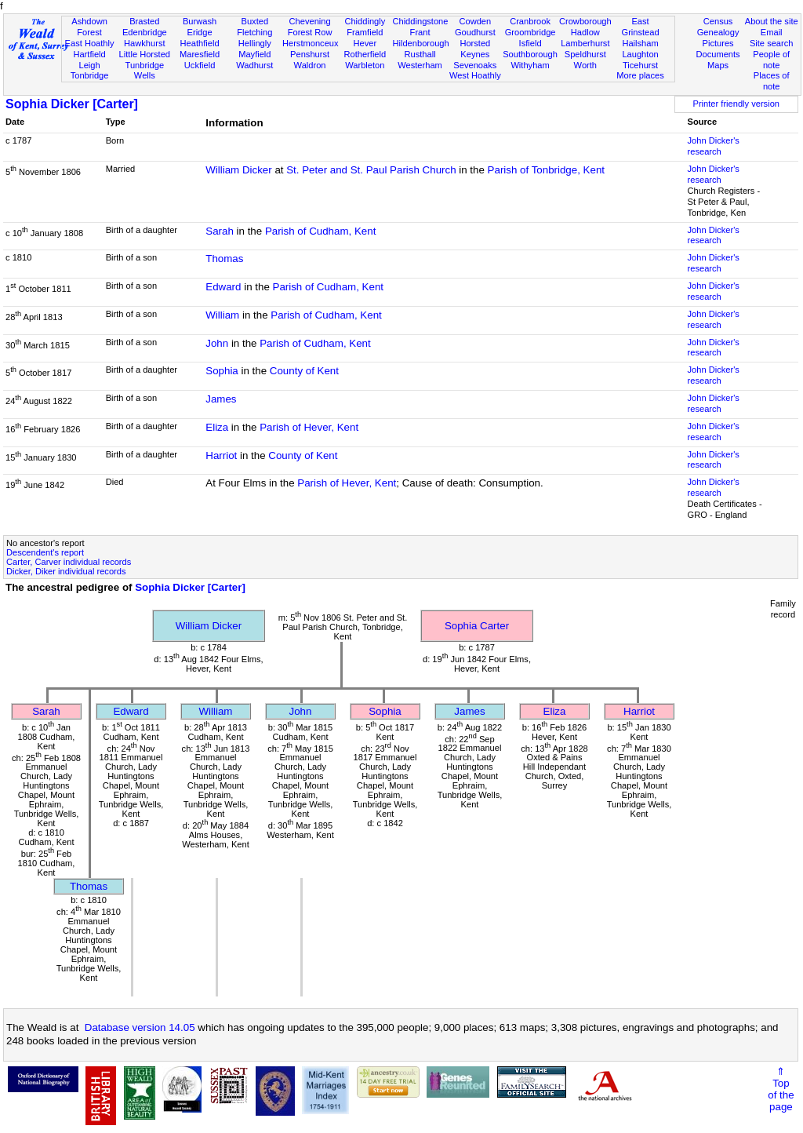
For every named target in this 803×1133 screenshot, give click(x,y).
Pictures (718, 43)
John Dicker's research (713, 146)
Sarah (219, 231)
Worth (585, 65)
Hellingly (254, 43)
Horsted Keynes (475, 48)
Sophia (221, 371)
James (220, 399)
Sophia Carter (477, 626)
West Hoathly (475, 75)
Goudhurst (475, 32)
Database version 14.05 (140, 1027)
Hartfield (89, 54)
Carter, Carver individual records (68, 561)
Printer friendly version (735, 103)
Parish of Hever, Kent (309, 427)
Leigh (89, 65)
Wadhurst (254, 65)
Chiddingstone (420, 21)
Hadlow (585, 32)
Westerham (420, 65)
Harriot (221, 455)
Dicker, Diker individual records (66, 571)
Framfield (365, 32)
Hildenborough (420, 43)
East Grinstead (640, 26)
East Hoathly (89, 43)
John (216, 343)
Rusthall (420, 54)
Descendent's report (45, 552)
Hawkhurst (144, 43)
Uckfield (200, 65)
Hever (365, 43)
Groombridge (530, 32)
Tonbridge (90, 75)
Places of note (772, 81)
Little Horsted (144, 54)
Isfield (530, 43)
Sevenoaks (474, 65)
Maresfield (200, 54)
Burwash (199, 21)
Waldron (310, 65)
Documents (717, 54)
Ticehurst (640, 65)
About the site (771, 21)
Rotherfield (364, 54)
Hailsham (640, 43)
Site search (772, 43)
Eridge (200, 32)
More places (640, 75)
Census (718, 21)
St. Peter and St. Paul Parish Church (371, 170)
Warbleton (364, 65)
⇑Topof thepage (781, 1089)
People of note (771, 59)
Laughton (640, 54)
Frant (420, 32)
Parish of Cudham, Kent (320, 231)
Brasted (144, 21)
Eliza (216, 427)
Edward (223, 287)
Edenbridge (144, 32)
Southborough (530, 54)
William (222, 315)
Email (772, 32)
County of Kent (304, 371)
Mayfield (254, 54)
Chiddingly (364, 21)
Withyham (530, 65)
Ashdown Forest (89, 26)
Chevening (310, 21)
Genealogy (718, 32)
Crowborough (585, 21)
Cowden (475, 21)
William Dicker (238, 170)
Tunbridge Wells (145, 70)
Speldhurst (585, 54)
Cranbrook (530, 21)
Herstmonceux (310, 43)
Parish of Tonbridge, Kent (546, 170)
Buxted (255, 21)
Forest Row (310, 32)
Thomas (224, 258)
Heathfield (200, 43)
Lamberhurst (585, 43)
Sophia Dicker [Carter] (71, 104)
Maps (718, 65)
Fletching (254, 32)
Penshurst (309, 54)
